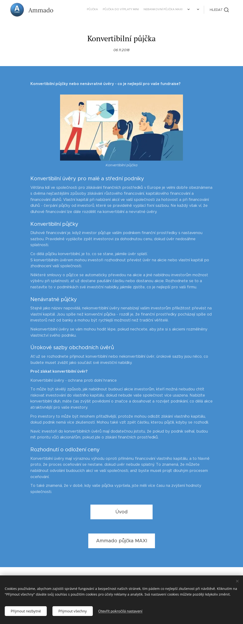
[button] (219, 10)
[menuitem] (133, 10)
